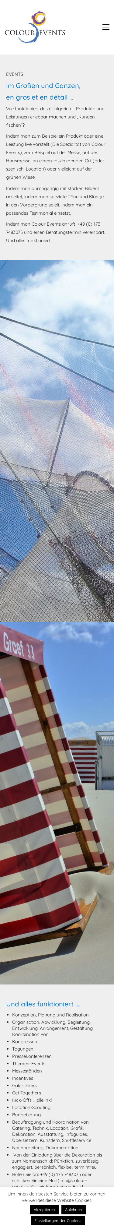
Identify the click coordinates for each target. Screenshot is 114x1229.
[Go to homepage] (35, 27)
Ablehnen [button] (73, 1209)
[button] (105, 27)
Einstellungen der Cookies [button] (57, 1220)
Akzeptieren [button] (44, 1209)
